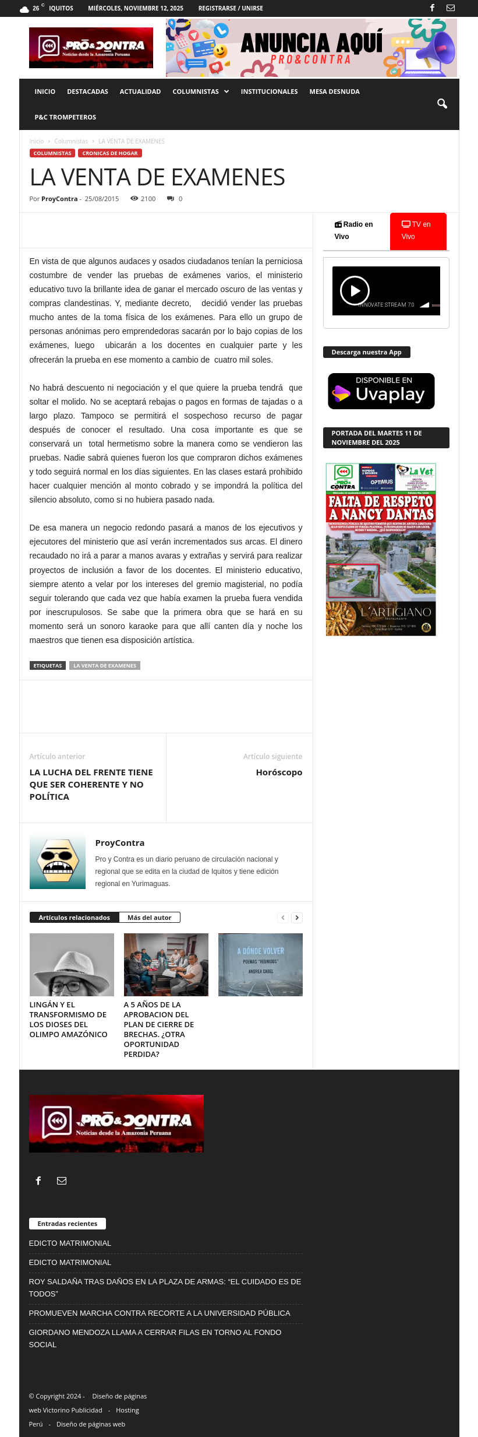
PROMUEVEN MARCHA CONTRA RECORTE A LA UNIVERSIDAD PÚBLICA (160, 1313)
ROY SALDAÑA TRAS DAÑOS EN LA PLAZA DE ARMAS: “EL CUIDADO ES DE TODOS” (165, 1287)
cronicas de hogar (109, 153)
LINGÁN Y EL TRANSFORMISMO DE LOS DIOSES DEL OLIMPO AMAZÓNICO (69, 1019)
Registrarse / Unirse (231, 8)
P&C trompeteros (65, 117)
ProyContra (59, 198)
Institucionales (269, 91)
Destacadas (87, 91)
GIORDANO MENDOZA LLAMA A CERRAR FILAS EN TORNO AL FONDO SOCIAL (155, 1338)
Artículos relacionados (75, 917)
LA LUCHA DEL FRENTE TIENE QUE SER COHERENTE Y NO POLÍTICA (91, 784)
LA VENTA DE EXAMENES (104, 665)
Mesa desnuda (335, 91)
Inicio (45, 91)
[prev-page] (283, 918)
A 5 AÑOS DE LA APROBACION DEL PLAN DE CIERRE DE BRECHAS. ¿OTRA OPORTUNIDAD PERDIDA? (159, 1029)
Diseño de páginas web (90, 1424)
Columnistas (200, 91)
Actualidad (140, 91)
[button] (442, 104)
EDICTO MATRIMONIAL (70, 1243)
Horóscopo (279, 772)
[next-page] (297, 918)
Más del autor (149, 917)
